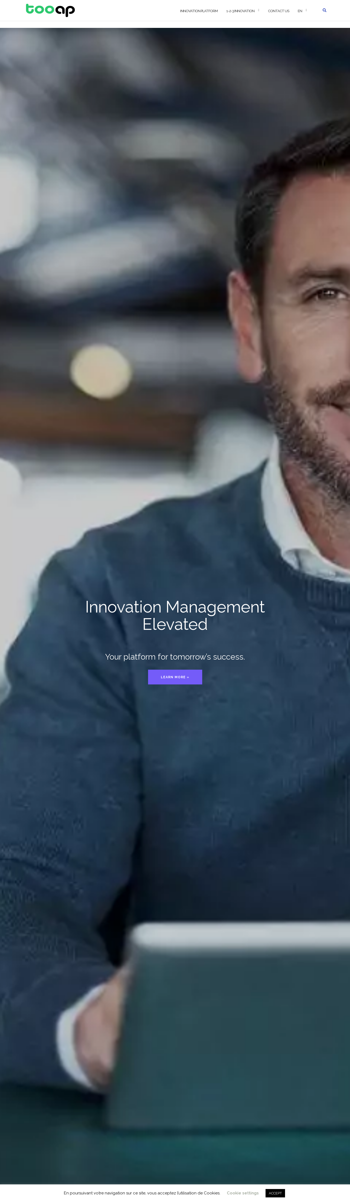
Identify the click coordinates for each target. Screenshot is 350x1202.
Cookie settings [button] (243, 1193)
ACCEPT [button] (275, 1193)
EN (300, 11)
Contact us (278, 11)
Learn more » (175, 677)
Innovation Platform (199, 11)
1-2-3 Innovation (240, 11)
